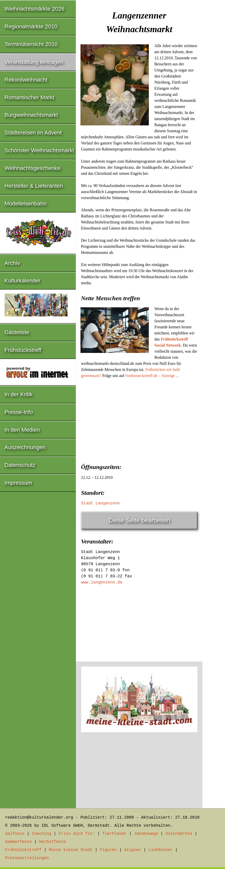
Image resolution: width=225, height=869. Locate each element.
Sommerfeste (18, 842)
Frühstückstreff (23, 350)
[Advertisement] (139, 419)
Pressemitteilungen (27, 858)
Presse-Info (19, 412)
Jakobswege (146, 834)
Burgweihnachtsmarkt (31, 115)
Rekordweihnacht (26, 80)
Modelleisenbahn (26, 203)
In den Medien (22, 430)
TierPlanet (114, 834)
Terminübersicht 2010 (31, 44)
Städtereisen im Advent (33, 132)
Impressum (18, 483)
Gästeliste (17, 332)
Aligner (132, 850)
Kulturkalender (22, 280)
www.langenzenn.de (101, 582)
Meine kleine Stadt (71, 850)
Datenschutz (20, 465)
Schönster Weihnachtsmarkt (39, 150)
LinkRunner (161, 850)
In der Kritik (19, 394)
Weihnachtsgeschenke (32, 168)
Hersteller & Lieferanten (34, 186)
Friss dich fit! (76, 834)
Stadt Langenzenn (100, 503)
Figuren (108, 850)
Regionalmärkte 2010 (31, 26)
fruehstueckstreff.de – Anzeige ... (152, 375)
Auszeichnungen (25, 447)
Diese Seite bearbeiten (139, 520)
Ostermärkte (179, 834)
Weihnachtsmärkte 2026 (35, 9)
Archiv (12, 263)
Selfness (15, 834)
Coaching (41, 834)
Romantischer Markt (29, 97)
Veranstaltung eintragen (34, 62)
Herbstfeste (52, 842)
